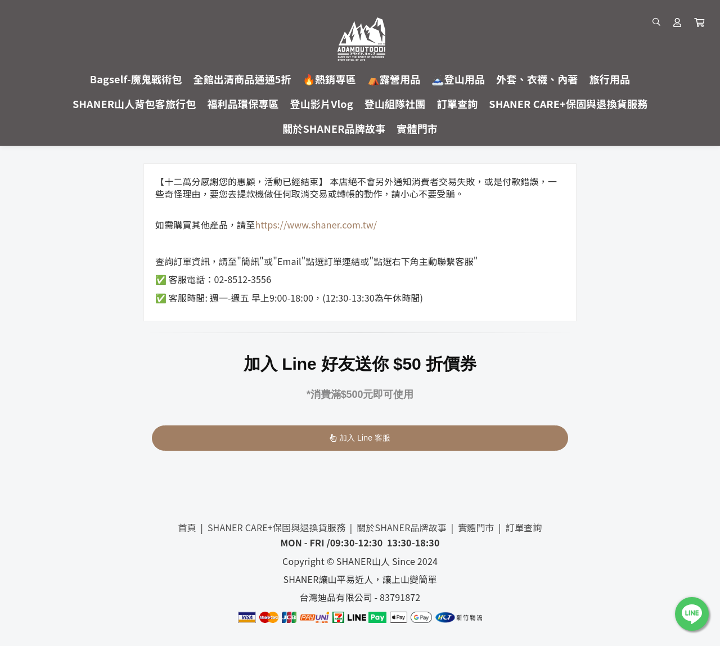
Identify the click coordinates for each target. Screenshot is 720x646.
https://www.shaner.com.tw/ (316, 224)
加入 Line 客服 (360, 437)
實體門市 (476, 527)
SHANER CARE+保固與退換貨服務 (276, 527)
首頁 (187, 527)
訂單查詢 (524, 527)
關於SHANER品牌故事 (402, 527)
